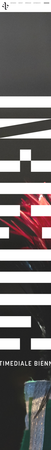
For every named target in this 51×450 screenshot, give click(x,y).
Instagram (13, 3)
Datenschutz (37, 3)
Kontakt (20, 3)
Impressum (28, 3)
